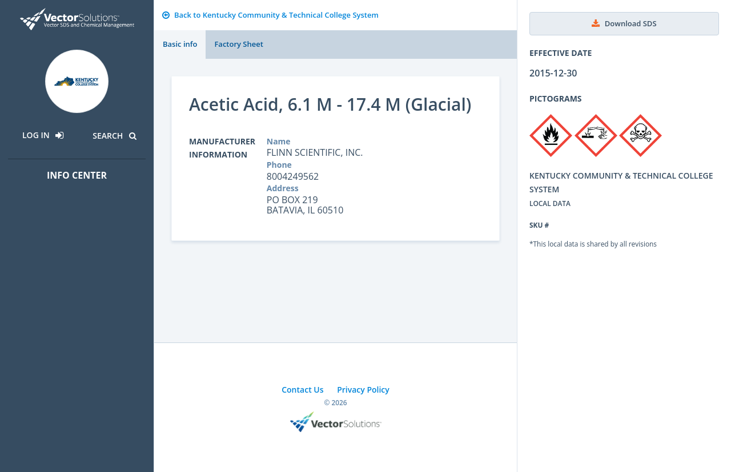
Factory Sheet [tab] (238, 44)
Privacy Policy (363, 389)
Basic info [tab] (180, 44)
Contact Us (302, 389)
